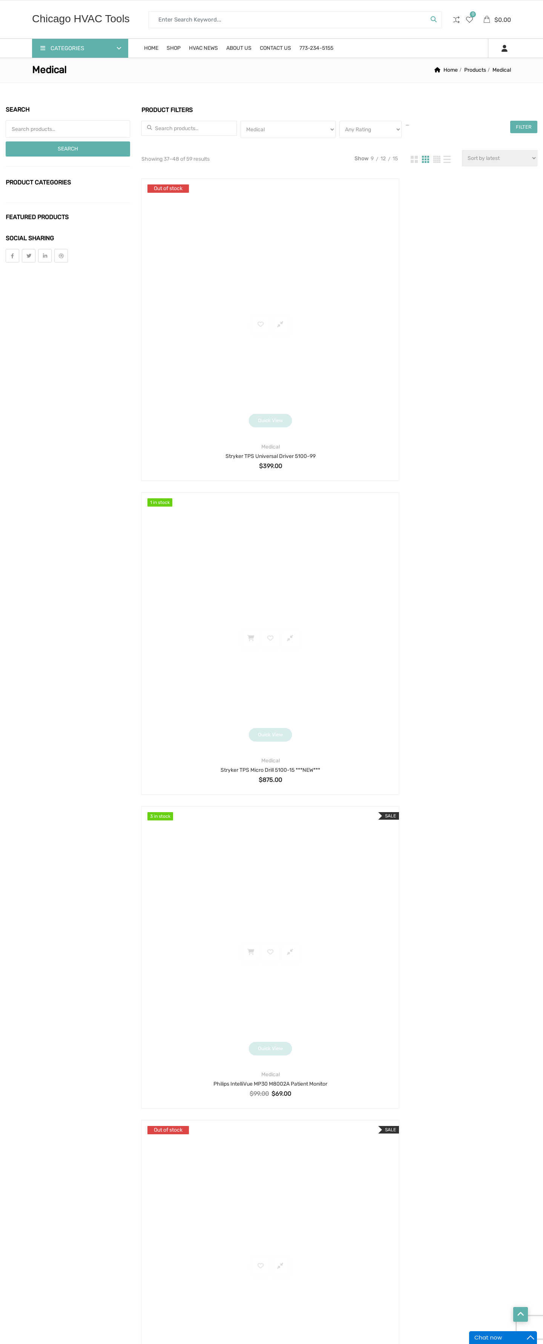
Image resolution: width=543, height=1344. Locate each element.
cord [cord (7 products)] (365, 1064)
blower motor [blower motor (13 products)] (303, 1035)
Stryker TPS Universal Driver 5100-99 (205, 324)
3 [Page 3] (339, 939)
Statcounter (14, 1339)
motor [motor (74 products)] (330, 1179)
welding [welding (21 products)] (325, 1279)
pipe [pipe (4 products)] (364, 1193)
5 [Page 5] (375, 939)
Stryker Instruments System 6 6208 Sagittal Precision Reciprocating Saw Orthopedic (204, 507)
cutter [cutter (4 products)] (334, 1078)
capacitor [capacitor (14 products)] (297, 1050)
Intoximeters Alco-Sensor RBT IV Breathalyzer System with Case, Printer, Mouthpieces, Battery (339, 689)
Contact (417, 1167)
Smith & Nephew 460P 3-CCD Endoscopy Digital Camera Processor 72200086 (204, 689)
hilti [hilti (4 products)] (289, 1150)
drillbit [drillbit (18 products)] (366, 1093)
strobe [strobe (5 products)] (293, 1250)
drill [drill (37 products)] (332, 1093)
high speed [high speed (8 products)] (362, 1136)
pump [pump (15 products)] (353, 1207)
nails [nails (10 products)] (335, 1193)
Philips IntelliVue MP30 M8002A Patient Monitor (473, 324)
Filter (524, 127)
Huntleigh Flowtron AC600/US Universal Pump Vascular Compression (473, 895)
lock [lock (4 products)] (354, 1150)
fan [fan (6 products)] (369, 1107)
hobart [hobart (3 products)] (321, 1150)
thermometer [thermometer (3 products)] (337, 1250)
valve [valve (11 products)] (291, 1279)
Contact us (275, 48)
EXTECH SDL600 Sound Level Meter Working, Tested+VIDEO (339, 895)
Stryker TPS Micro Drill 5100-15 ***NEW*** (338, 324)
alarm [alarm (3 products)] (292, 1021)
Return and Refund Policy (185, 1021)
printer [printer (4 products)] (320, 1207)
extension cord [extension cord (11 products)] (327, 1107)
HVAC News (203, 48)
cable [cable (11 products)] (346, 1035)
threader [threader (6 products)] (345, 1265)
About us (239, 48)
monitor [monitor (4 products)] (295, 1179)
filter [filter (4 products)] (335, 1121)
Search (68, 149)
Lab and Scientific (338, 679)
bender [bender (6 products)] (326, 1021)
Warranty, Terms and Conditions (192, 1001)
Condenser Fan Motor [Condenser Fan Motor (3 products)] (313, 1064)
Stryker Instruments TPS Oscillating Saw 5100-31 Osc (339, 507)
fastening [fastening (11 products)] (297, 1121)
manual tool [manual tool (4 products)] (337, 1164)
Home (151, 48)
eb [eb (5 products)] (287, 1107)
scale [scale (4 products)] (318, 1222)
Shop (174, 48)
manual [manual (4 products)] (294, 1164)
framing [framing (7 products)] (295, 1136)
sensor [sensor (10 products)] (293, 1236)
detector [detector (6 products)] (297, 1093)
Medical (204, 315)
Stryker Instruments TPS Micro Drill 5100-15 (473, 507)
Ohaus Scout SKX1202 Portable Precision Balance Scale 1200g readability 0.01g (473, 689)
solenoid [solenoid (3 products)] (364, 1236)
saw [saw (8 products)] (289, 1222)
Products (475, 70)
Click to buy (199, 717)
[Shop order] (499, 158)
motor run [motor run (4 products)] (298, 1193)
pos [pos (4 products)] (288, 1207)
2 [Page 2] (320, 939)
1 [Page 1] (302, 939)
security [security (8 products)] (354, 1222)
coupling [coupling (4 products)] (296, 1078)
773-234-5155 (316, 48)
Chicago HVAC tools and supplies (115, 1321)
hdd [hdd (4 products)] (327, 1136)
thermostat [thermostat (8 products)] (300, 1265)
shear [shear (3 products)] (327, 1236)
